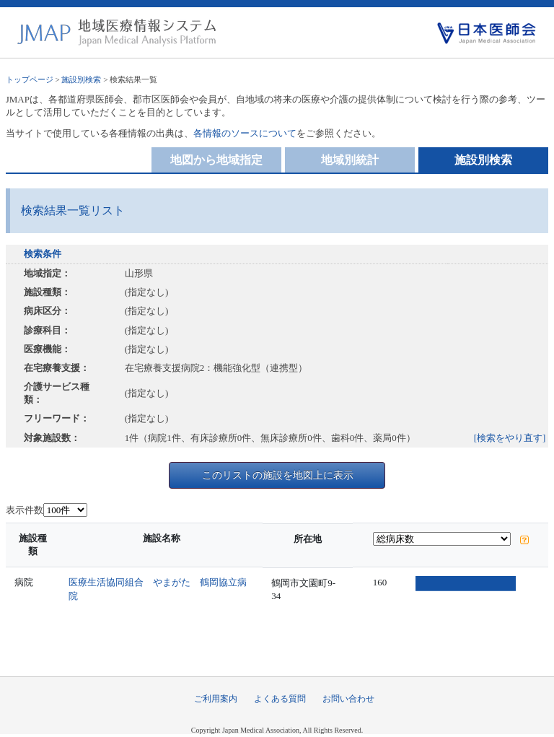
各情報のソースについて (244, 133)
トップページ (29, 79)
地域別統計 (350, 160)
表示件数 (24, 510)
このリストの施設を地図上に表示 (277, 475)
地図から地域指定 (216, 160)
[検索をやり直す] (510, 437)
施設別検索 (81, 79)
